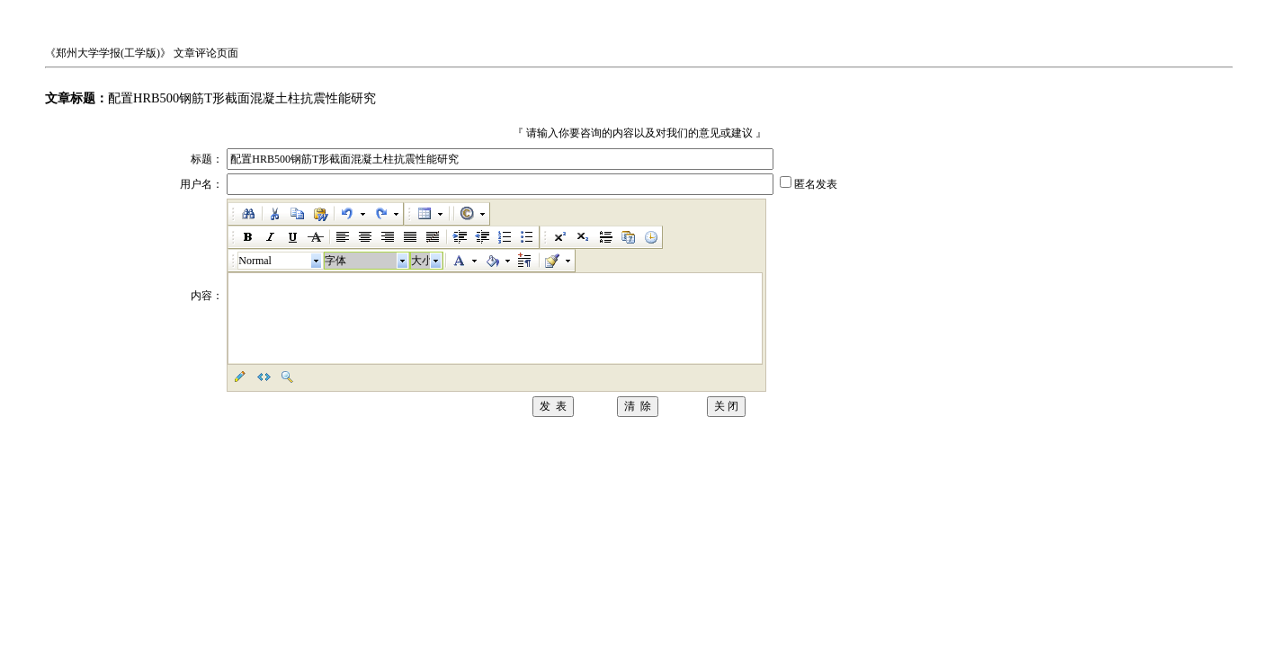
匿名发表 (815, 184)
